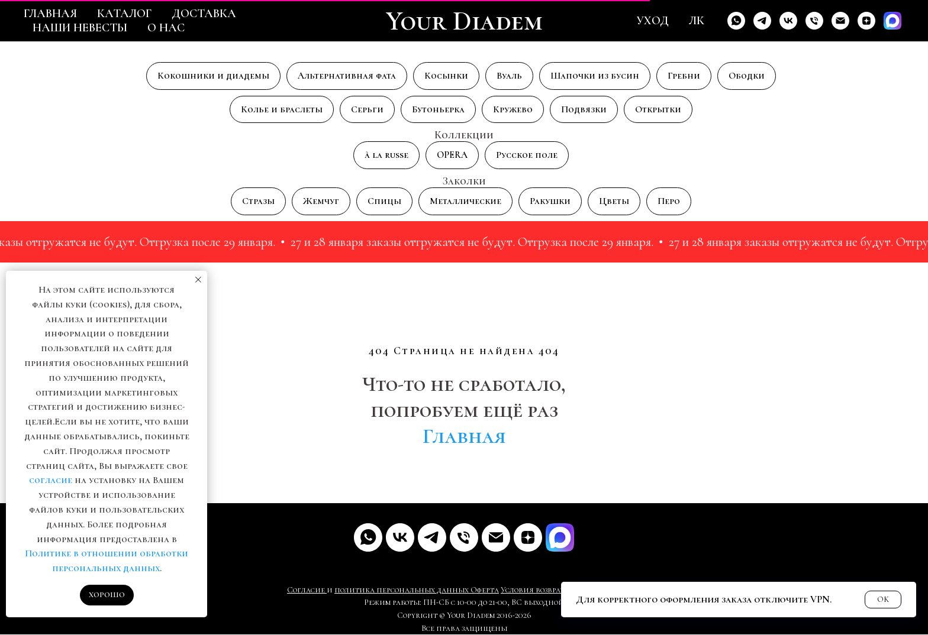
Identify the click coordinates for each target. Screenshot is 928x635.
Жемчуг (321, 201)
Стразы (258, 201)
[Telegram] (762, 21)
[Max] (892, 21)
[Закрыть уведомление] (198, 280)
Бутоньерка (438, 109)
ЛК (696, 21)
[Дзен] (866, 21)
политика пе (360, 590)
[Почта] (496, 537)
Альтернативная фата (347, 76)
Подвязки (584, 109)
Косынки (446, 76)
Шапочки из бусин (594, 76)
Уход (652, 21)
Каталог (124, 14)
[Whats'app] (736, 21)
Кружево (513, 109)
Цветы (614, 201)
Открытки (658, 109)
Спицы (384, 201)
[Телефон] (814, 21)
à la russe (386, 155)
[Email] (840, 21)
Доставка (204, 14)
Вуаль (509, 76)
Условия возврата (535, 590)
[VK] (788, 21)
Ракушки (550, 201)
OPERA (452, 155)
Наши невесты (80, 28)
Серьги (367, 109)
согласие (50, 480)
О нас (166, 28)
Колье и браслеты (282, 109)
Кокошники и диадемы (213, 76)
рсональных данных (427, 590)
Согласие (307, 590)
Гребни (684, 76)
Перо (669, 201)
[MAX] (560, 537)
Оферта (485, 590)
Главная (50, 14)
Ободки (747, 76)
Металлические (465, 201)
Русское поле (527, 155)
